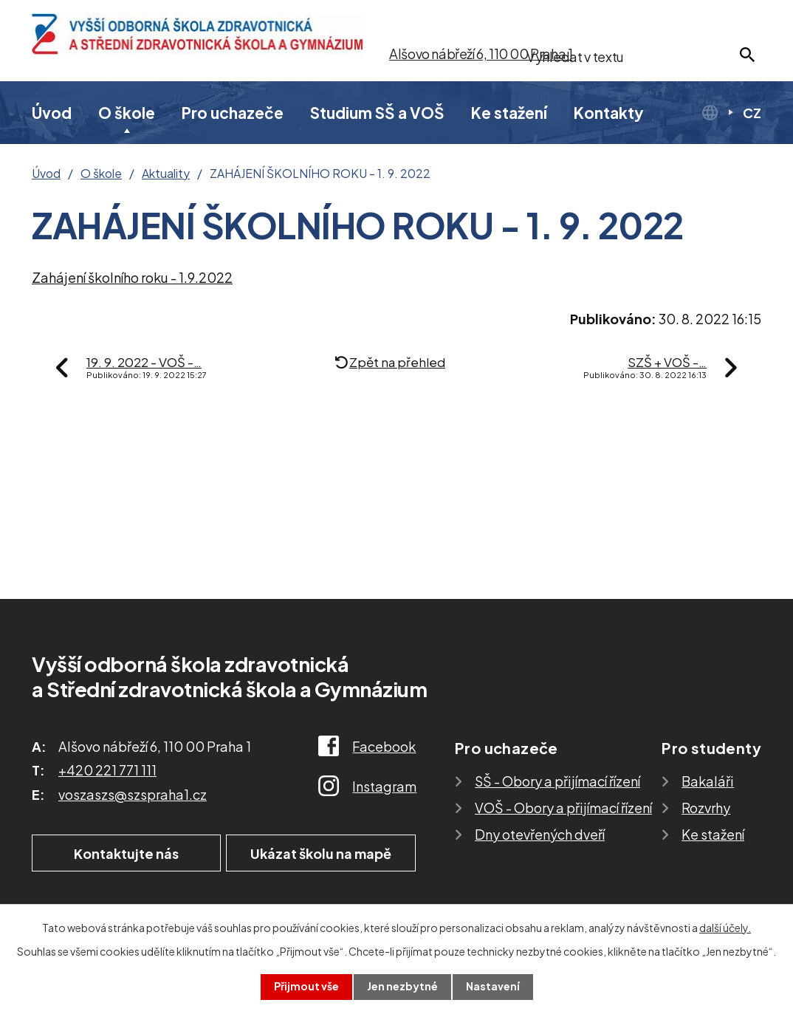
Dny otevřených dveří (540, 834)
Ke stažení (509, 113)
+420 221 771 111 (107, 769)
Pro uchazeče (233, 113)
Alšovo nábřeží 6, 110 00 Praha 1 (480, 53)
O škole (126, 113)
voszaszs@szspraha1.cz (132, 794)
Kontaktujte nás (124, 853)
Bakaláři (708, 781)
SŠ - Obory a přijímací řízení (557, 781)
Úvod (52, 113)
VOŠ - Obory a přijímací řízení (563, 807)
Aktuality (166, 173)
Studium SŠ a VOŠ (377, 113)
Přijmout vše (306, 986)
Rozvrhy (706, 807)
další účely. (725, 927)
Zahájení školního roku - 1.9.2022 (132, 277)
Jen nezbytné (402, 986)
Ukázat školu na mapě (323, 853)
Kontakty (609, 113)
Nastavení (493, 986)
